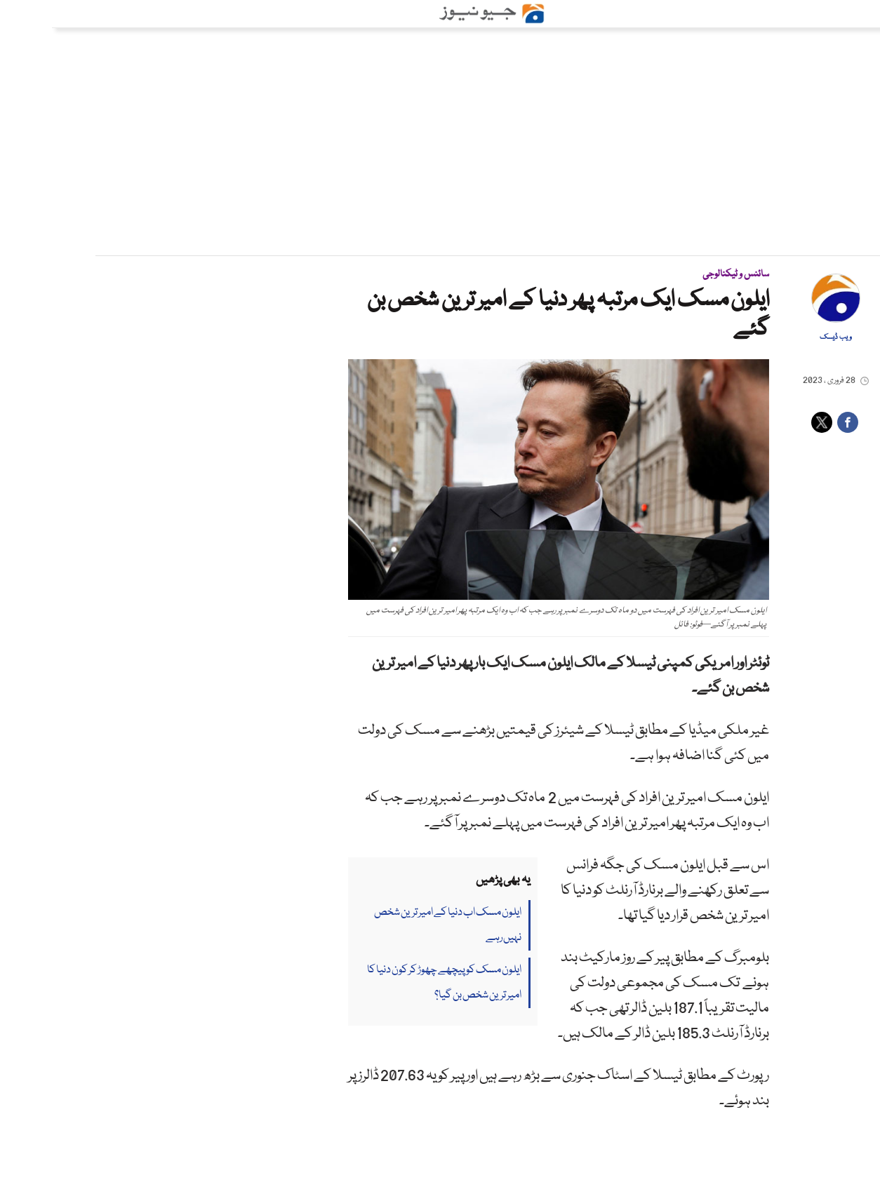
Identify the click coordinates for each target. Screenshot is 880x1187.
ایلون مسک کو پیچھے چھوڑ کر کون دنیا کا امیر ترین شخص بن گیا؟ (392, 983)
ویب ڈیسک (784, 337)
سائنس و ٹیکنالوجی (684, 274)
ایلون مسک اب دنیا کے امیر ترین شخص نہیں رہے (395, 925)
